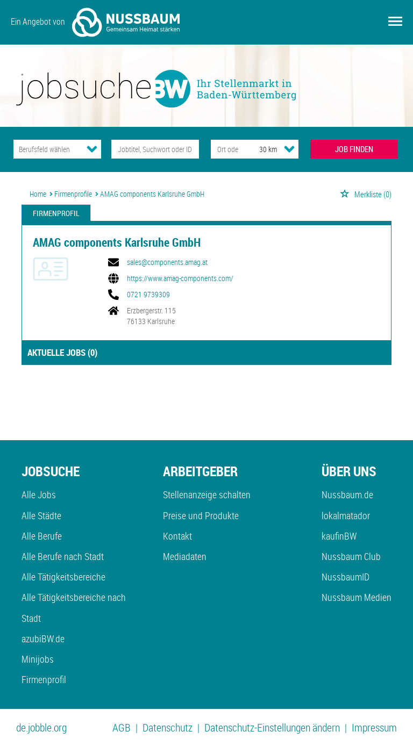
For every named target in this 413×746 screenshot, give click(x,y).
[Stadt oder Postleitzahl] (225, 149)
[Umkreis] (258, 149)
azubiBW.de (43, 638)
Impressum (374, 727)
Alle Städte (41, 515)
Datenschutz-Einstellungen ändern (272, 727)
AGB (121, 727)
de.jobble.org (41, 727)
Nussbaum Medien (356, 597)
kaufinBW (339, 535)
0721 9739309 (148, 294)
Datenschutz (168, 727)
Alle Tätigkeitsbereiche (63, 576)
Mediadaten (184, 556)
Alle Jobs (39, 494)
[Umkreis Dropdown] (289, 149)
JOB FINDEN (354, 149)
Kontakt (177, 535)
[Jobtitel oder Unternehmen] (155, 149)
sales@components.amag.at (167, 262)
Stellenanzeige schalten (207, 494)
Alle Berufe (42, 535)
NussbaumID (345, 576)
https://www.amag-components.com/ (180, 278)
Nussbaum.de (347, 494)
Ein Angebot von (95, 22)
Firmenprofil (56, 213)
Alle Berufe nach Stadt (63, 556)
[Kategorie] (46, 149)
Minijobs (38, 658)
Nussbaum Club (351, 556)
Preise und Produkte (201, 515)
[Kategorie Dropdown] (92, 149)
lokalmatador (346, 515)
